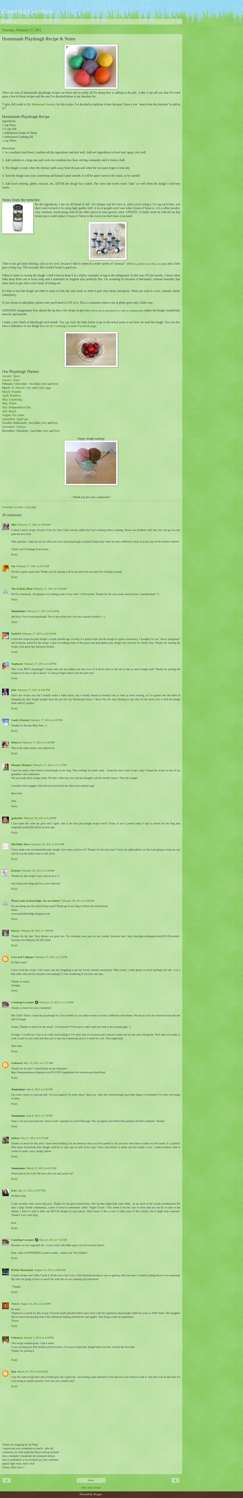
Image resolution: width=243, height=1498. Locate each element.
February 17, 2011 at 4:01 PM (33, 689)
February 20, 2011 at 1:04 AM (38, 870)
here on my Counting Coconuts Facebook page (68, 326)
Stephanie (17, 663)
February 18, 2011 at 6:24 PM (40, 818)
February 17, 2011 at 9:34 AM (42, 611)
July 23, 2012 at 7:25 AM (53, 1239)
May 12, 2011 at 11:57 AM (38, 1063)
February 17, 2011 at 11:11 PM (49, 765)
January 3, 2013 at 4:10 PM (39, 1337)
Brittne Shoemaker (22, 1269)
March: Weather (11, 391)
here (44, 383)
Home (91, 1480)
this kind (54, 263)
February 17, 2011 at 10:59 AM (39, 633)
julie (13, 689)
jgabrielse (17, 818)
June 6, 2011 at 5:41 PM (39, 1089)
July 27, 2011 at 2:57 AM (34, 1138)
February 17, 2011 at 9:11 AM (33, 566)
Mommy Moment (21, 765)
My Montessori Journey (41, 104)
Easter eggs (44, 387)
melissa (15, 1138)
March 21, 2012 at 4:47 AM (41, 1168)
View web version (91, 1487)
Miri (14, 524)
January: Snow (11, 380)
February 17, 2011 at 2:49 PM (40, 663)
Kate (14, 1190)
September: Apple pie (15, 419)
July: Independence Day (16, 407)
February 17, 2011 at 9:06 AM (34, 524)
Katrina (16, 870)
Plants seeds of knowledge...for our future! (35, 900)
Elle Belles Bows (20, 844)
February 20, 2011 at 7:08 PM (37, 930)
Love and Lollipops (22, 957)
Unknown (17, 1063)
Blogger (97, 1494)
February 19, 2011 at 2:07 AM (47, 844)
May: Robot (9, 403)
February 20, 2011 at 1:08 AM (78, 900)
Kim (13, 1371)
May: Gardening (12, 399)
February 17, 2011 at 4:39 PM (46, 720)
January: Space (11, 376)
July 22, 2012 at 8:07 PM (31, 1190)
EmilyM (16, 633)
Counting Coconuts (27, 11)
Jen (13, 566)
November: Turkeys (14, 426)
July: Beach (9, 411)
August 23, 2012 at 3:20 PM (35, 1303)
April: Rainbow (11, 395)
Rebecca (16, 742)
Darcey (15, 930)
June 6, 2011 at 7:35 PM (39, 1115)
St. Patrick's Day (22, 387)
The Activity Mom (21, 588)
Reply (14, 554)
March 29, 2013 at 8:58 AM (32, 1371)
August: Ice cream (13, 415)
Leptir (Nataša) (20, 720)
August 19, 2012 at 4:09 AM (50, 1269)
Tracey (15, 1303)
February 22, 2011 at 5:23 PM (51, 957)
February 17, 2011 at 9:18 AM (50, 588)
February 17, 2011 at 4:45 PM (38, 742)
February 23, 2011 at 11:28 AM (56, 1002)
